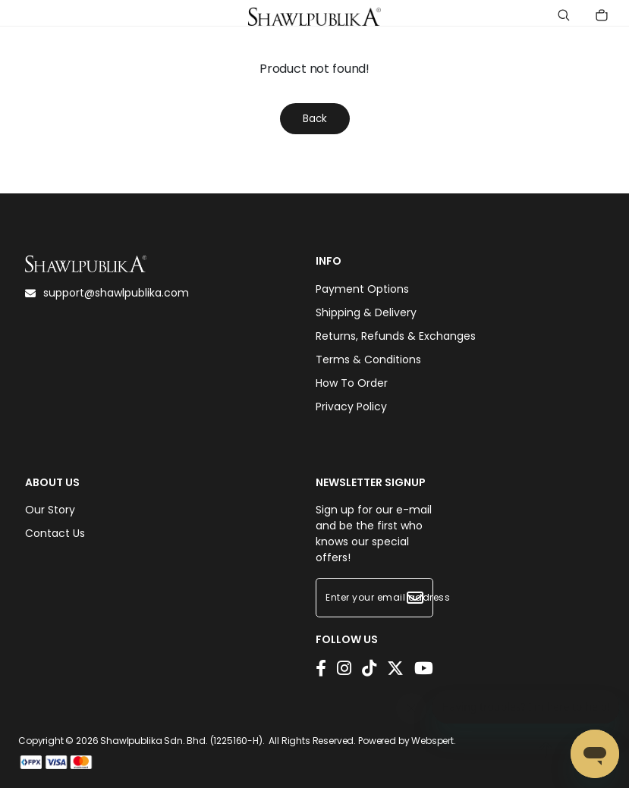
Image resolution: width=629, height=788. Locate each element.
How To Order (352, 383)
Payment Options (362, 289)
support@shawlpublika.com (107, 292)
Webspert (432, 740)
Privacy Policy (351, 406)
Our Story (50, 509)
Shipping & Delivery (366, 312)
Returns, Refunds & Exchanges (396, 336)
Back (315, 118)
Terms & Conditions (368, 359)
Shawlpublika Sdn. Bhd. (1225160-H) (181, 740)
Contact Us (55, 533)
